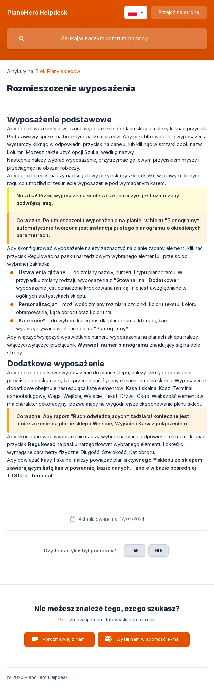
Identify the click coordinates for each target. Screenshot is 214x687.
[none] (37, 12)
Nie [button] (158, 550)
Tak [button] (134, 550)
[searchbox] (107, 38)
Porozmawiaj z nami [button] (64, 639)
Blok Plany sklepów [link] (58, 71)
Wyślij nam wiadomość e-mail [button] (148, 639)
